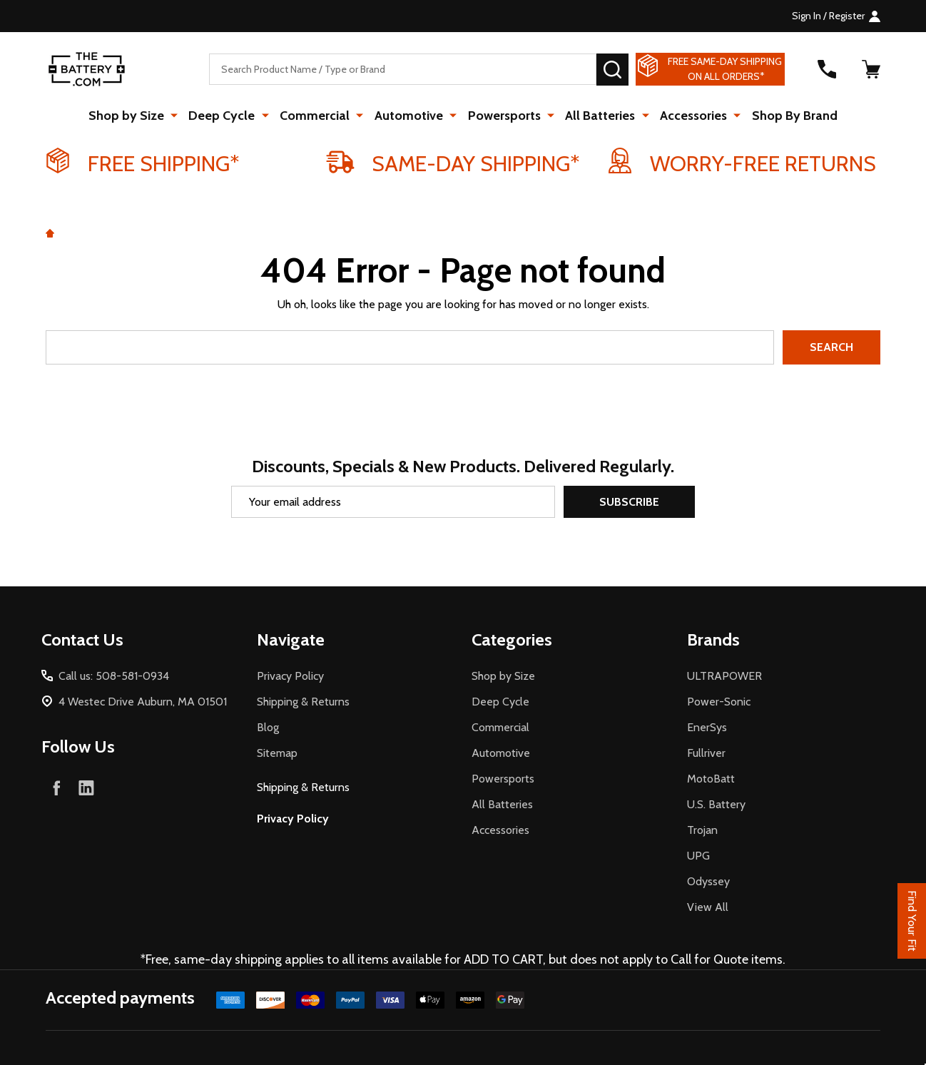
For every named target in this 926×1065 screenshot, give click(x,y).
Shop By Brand (788, 115)
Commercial (318, 115)
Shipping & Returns (303, 701)
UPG (698, 855)
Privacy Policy (290, 676)
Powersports (503, 115)
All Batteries (598, 115)
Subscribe (629, 502)
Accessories (689, 115)
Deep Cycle (227, 115)
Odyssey (708, 881)
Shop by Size (133, 115)
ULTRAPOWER (724, 676)
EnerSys (707, 727)
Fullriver (706, 753)
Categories (512, 639)
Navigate (291, 639)
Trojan (702, 830)
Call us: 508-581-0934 (113, 676)
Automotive (410, 115)
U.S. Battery (716, 804)
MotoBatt (711, 778)
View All (707, 907)
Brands (713, 639)
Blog (268, 727)
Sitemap (277, 753)
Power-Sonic (719, 701)
